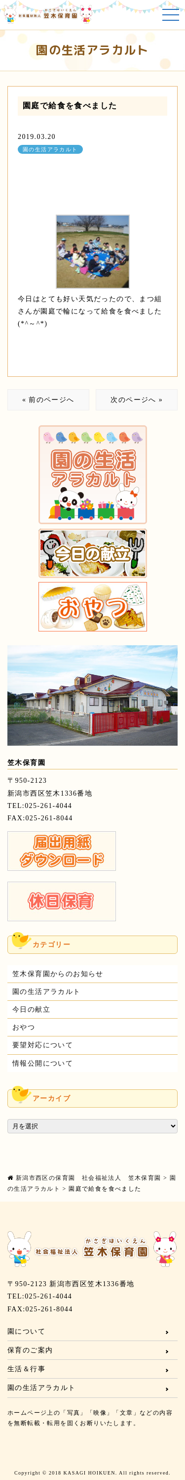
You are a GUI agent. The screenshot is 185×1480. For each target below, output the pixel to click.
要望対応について (42, 1045)
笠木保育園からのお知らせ (58, 974)
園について (26, 1331)
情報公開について (42, 1063)
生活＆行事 (26, 1369)
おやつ (23, 1027)
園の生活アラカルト (50, 149)
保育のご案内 (30, 1350)
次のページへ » (137, 400)
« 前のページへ (48, 400)
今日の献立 (31, 1009)
